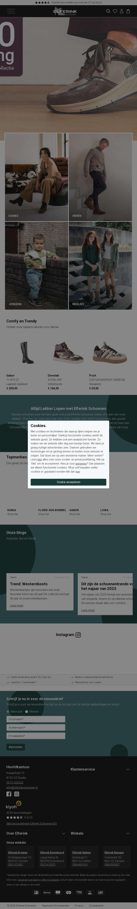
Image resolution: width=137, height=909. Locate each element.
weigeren (81, 463)
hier (39, 459)
